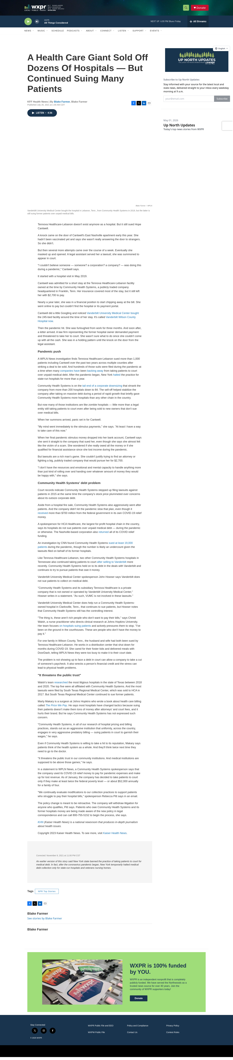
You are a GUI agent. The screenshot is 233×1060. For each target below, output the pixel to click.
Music (41, 31)
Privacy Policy (172, 1029)
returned (104, 534)
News (27, 31)
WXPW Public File (96, 1035)
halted (116, 377)
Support (138, 31)
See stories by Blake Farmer (44, 921)
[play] (28, 21)
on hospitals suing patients (75, 628)
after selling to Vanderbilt (111, 564)
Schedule (57, 31)
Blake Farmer (62, 104)
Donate (201, 7)
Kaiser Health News (115, 836)
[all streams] (198, 21)
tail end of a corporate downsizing (102, 388)
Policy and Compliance (137, 1029)
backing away (95, 373)
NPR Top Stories (47, 894)
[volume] (37, 21)
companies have (70, 373)
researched (61, 685)
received (43, 516)
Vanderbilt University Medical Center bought (113, 316)
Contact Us (132, 1035)
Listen (122, 31)
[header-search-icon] (186, 8)
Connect (106, 31)
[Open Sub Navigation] (33, 31)
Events (154, 31)
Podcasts (73, 31)
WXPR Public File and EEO (100, 1029)
